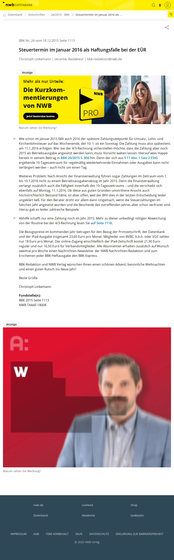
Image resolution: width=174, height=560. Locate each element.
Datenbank (40, 515)
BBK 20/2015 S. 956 (75, 158)
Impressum (19, 534)
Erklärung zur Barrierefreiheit (139, 534)
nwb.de (38, 505)
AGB (36, 534)
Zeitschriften (36, 15)
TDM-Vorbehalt (57, 534)
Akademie (88, 515)
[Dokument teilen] (166, 27)
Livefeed (87, 505)
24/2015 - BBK (60, 15)
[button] (153, 5)
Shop (134, 505)
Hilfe (79, 534)
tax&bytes (137, 515)
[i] (14, 138)
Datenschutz (99, 534)
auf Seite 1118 (101, 223)
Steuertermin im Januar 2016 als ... (99, 15)
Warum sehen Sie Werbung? (38, 128)
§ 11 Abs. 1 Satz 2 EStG (141, 158)
